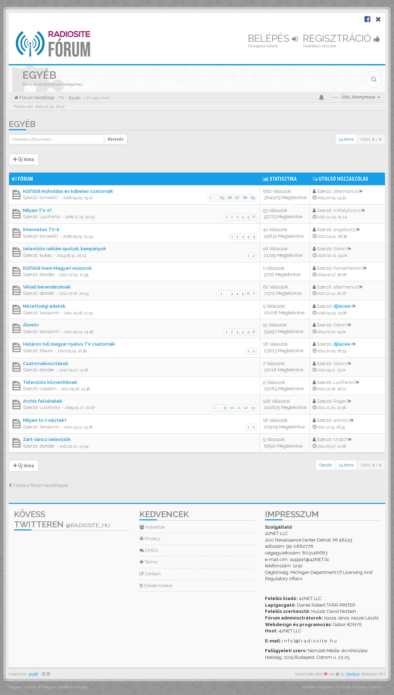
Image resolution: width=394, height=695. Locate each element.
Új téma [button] (23, 159)
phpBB (33, 674)
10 (232, 407)
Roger (339, 401)
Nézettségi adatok (44, 306)
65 (222, 198)
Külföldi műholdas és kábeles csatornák (68, 191)
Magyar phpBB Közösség (65, 687)
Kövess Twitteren (62, 519)
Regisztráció (341, 38)
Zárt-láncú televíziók (47, 439)
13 (253, 407)
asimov (340, 420)
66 (230, 198)
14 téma (346, 139)
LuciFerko (50, 216)
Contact (150, 573)
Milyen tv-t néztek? (45, 420)
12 (246, 407)
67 (237, 198)
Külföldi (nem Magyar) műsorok (57, 268)
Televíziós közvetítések (50, 382)
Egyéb (22, 124)
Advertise (152, 527)
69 (253, 198)
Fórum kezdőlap (36, 97)
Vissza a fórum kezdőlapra (38, 485)
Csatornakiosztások (45, 363)
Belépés (273, 38)
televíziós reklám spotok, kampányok (64, 248)
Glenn (339, 248)
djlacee (342, 306)
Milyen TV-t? (37, 210)
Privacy (149, 538)
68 (245, 198)
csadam (48, 388)
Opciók (325, 465)
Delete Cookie (155, 585)
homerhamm (347, 268)
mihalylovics (346, 210)
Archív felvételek (42, 401)
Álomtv (31, 324)
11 (239, 407)
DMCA (148, 550)
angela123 (344, 229)
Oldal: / (371, 139)
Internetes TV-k (41, 229)
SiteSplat (353, 674)
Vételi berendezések (47, 287)
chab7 (339, 439)
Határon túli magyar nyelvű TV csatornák (69, 344)
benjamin (49, 312)
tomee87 (49, 197)
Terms (148, 561)
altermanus (345, 191)
